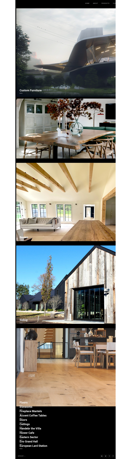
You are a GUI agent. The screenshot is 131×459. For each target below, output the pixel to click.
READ (21, 93)
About (95, 3)
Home (87, 3)
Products (105, 3)
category (22, 456)
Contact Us (117, 3)
